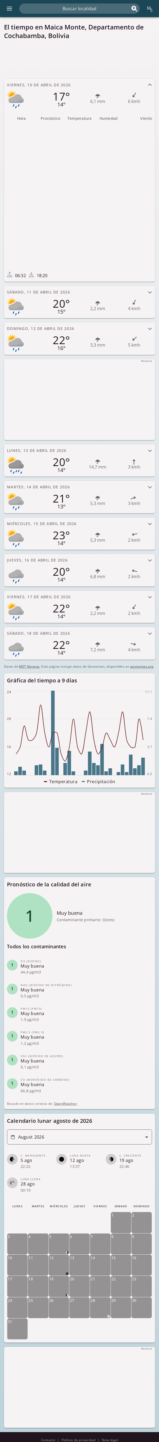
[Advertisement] (79, 59)
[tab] (79, 95)
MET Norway (29, 666)
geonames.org (142, 666)
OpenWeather (65, 1103)
